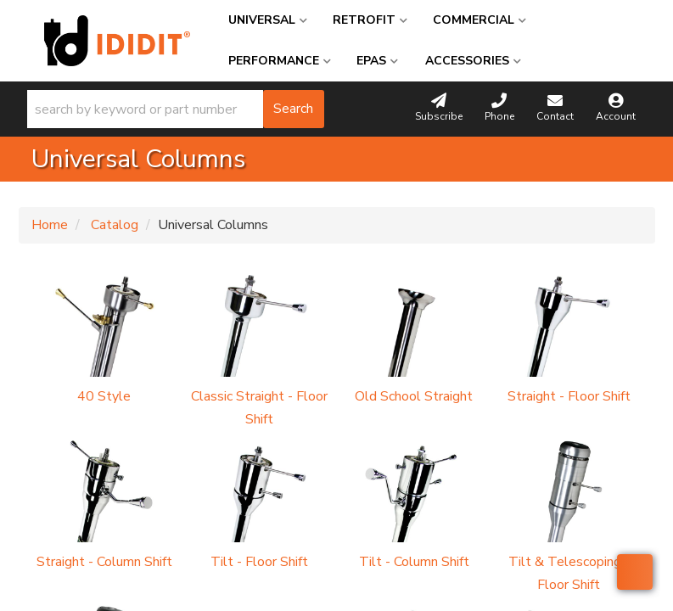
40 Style (104, 396)
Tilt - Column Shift (414, 561)
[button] (175, 109)
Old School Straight (414, 396)
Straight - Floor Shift (569, 396)
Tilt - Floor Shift (259, 561)
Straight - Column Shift (104, 561)
